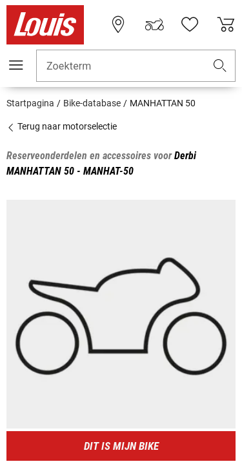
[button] (220, 66)
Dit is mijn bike (121, 446)
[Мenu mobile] (16, 65)
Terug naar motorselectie (61, 126)
